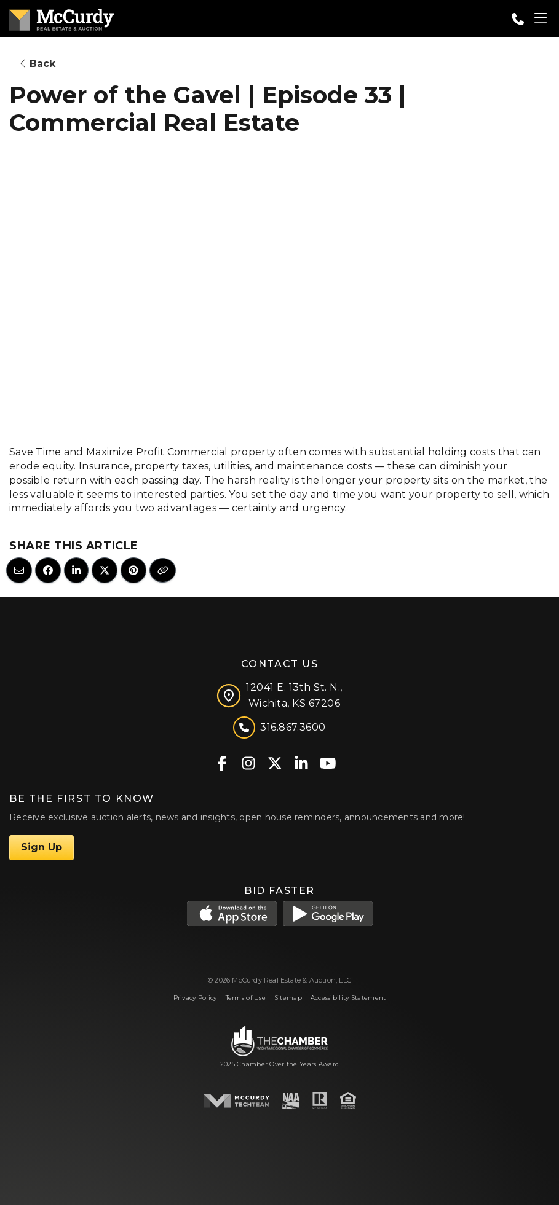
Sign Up (41, 847)
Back (37, 63)
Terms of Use (246, 998)
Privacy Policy (195, 998)
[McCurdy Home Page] (61, 17)
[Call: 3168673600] (517, 19)
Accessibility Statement (348, 998)
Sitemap (288, 998)
